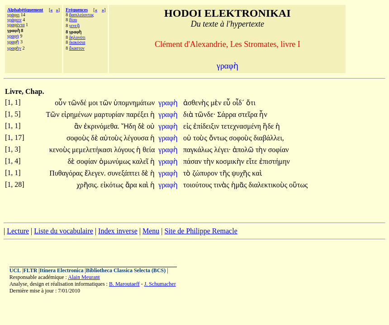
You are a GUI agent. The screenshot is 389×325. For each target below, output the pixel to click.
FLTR (30, 270)
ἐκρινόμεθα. (101, 126)
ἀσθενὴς (197, 103)
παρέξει (138, 114)
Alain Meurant (84, 277)
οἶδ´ (239, 103)
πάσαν (193, 161)
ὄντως (219, 138)
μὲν (217, 103)
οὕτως (298, 185)
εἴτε (252, 161)
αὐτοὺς (112, 138)
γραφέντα (15, 24)
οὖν (61, 103)
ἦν (263, 114)
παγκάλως (198, 149)
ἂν (79, 126)
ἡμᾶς (240, 185)
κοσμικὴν (231, 161)
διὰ (189, 114)
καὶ (256, 173)
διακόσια (77, 42)
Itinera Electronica (62, 270)
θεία (148, 149)
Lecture (18, 231)
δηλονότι (77, 37)
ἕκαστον (77, 48)
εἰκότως (112, 185)
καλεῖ (142, 161)
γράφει (13, 14)
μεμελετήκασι (93, 149)
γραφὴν (14, 48)
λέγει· (222, 149)
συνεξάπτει (125, 173)
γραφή (13, 35)
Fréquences (77, 9)
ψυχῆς (242, 173)
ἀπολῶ (244, 149)
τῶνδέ (78, 103)
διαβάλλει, (268, 138)
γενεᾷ (74, 25)
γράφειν (14, 19)
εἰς (188, 126)
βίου (73, 19)
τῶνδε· (205, 114)
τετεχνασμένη (242, 126)
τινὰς (222, 185)
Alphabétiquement (25, 9)
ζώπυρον (205, 173)
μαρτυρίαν (110, 114)
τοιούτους (198, 185)
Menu (150, 231)
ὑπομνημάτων (134, 103)
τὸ (187, 173)
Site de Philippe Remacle (200, 231)
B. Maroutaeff (124, 284)
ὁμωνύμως (116, 161)
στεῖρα (248, 114)
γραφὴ (169, 103)
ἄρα (132, 185)
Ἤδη (129, 126)
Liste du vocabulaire (63, 231)
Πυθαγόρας (66, 173)
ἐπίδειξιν (207, 126)
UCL (15, 270)
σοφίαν (278, 149)
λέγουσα (137, 138)
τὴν (262, 149)
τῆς (225, 173)
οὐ (151, 126)
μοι (94, 103)
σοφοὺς (78, 138)
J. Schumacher (160, 284)
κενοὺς (60, 149)
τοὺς (201, 138)
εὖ (227, 103)
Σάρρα (227, 114)
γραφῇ (13, 41)
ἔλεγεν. (95, 173)
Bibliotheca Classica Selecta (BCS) (126, 270)
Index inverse (118, 231)
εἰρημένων (77, 114)
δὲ (142, 126)
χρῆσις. (88, 185)
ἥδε (269, 126)
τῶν (107, 103)
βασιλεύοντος (81, 14)
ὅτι (251, 103)
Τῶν (53, 114)
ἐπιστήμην (274, 161)
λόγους (125, 149)
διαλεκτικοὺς (269, 185)
